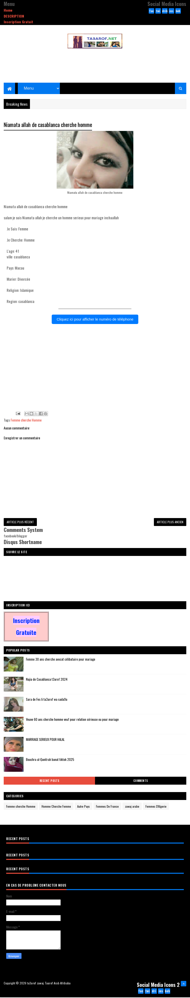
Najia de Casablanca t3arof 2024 (47, 679)
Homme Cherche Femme (56, 807)
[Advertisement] (95, 375)
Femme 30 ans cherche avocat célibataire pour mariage (60, 659)
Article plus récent (20, 523)
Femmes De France (107, 807)
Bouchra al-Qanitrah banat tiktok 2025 (50, 760)
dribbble (164, 11)
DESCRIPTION (14, 16)
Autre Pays (83, 807)
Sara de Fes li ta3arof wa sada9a (46, 700)
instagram (171, 11)
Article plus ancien (170, 523)
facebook (151, 11)
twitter (158, 11)
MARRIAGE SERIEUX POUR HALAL (45, 740)
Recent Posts (49, 781)
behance (178, 11)
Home (8, 10)
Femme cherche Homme (26, 420)
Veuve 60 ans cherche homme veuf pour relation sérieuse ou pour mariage (72, 720)
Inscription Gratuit (18, 21)
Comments (140, 781)
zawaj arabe (132, 807)
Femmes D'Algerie (155, 807)
